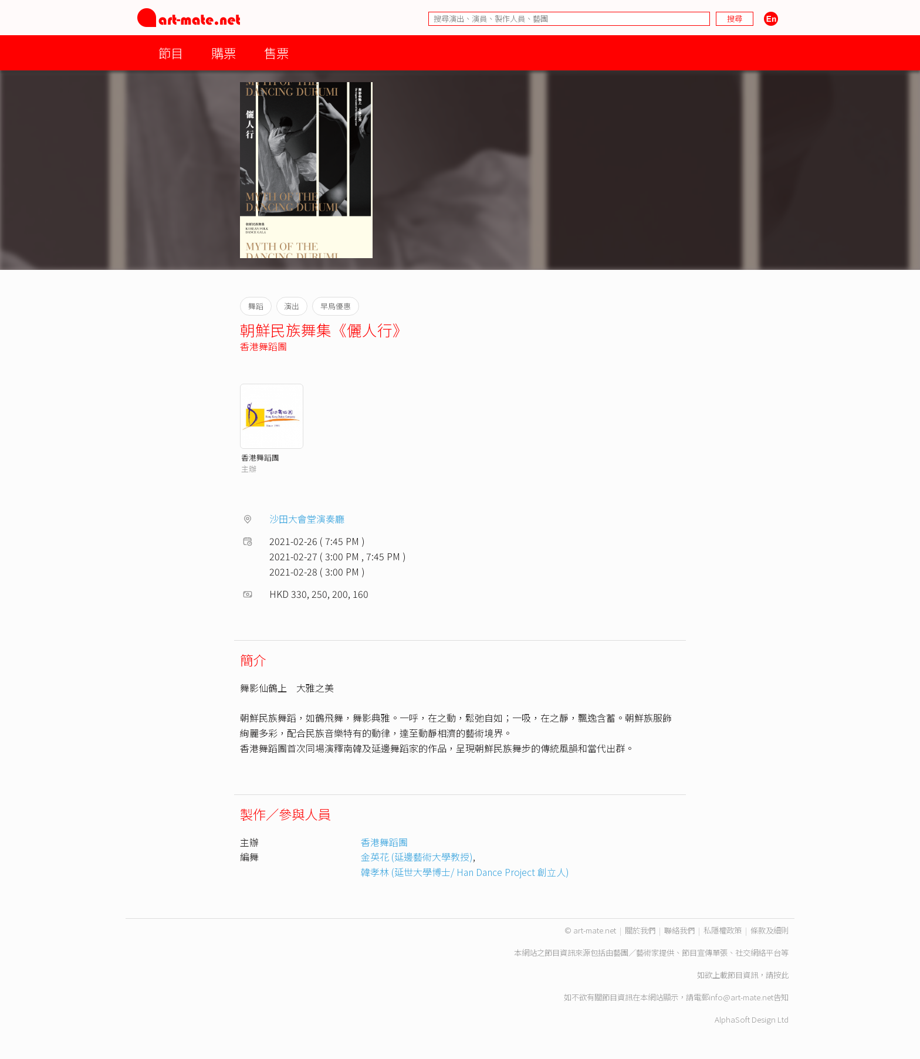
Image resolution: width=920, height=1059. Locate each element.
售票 (276, 52)
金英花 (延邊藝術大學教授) (417, 857)
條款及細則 (769, 930)
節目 (170, 52)
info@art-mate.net (741, 997)
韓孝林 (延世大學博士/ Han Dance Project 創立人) (465, 872)
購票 (223, 52)
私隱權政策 (722, 930)
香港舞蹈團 (263, 346)
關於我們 (640, 930)
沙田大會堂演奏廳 (306, 519)
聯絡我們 (679, 930)
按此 (781, 974)
